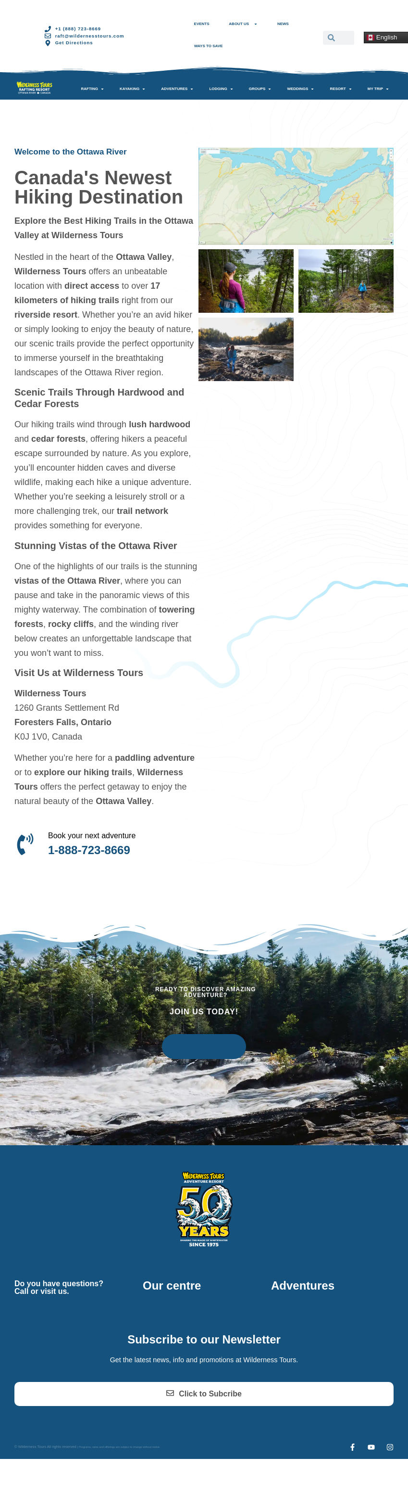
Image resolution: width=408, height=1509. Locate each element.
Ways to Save (208, 46)
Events (202, 24)
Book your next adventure (92, 835)
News (283, 24)
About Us (243, 24)
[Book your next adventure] (25, 844)
